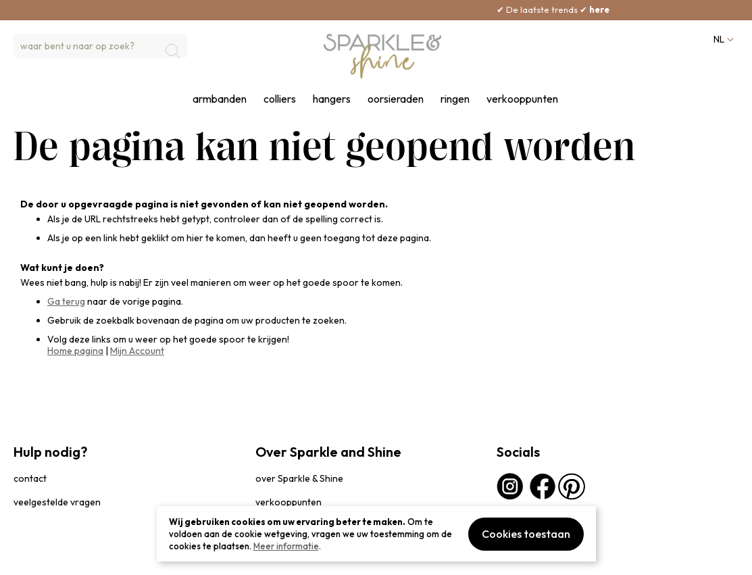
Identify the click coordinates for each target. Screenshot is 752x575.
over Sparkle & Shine (299, 478)
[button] (722, 39)
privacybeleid (39, 558)
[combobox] (100, 46)
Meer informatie (286, 546)
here (621, 9)
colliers (280, 99)
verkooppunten (522, 99)
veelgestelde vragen (57, 502)
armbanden (220, 99)
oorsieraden (396, 99)
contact (30, 478)
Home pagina (75, 351)
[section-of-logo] (382, 56)
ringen (455, 99)
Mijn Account (137, 351)
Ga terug (66, 301)
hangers (332, 99)
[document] (376, 534)
